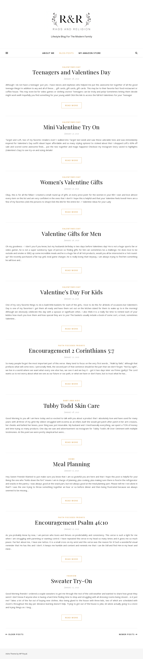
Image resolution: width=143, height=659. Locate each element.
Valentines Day (71, 67)
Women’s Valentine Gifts (71, 182)
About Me (48, 53)
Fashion (71, 576)
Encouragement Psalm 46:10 (71, 522)
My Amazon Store (90, 53)
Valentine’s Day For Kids (71, 292)
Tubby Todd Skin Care (71, 405)
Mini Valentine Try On (71, 127)
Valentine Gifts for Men (71, 233)
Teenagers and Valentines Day (71, 72)
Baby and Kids (71, 400)
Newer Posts (128, 634)
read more (71, 105)
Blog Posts (66, 53)
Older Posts (15, 634)
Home (71, 459)
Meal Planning (71, 464)
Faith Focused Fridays (71, 345)
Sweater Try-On (71, 580)
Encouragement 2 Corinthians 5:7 (71, 350)
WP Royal (23, 653)
